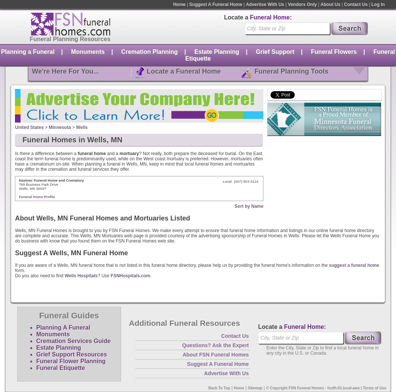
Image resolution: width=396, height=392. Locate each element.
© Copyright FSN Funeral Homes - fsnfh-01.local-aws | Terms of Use (326, 388)
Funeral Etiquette (60, 368)
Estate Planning (216, 52)
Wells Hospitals (81, 275)
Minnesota (60, 127)
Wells (82, 127)
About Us (330, 4)
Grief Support (275, 52)
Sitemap (255, 388)
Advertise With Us (265, 4)
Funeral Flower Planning (71, 361)
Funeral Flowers (334, 52)
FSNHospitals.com (130, 275)
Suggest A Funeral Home (215, 4)
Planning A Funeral (63, 327)
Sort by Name (249, 206)
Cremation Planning (149, 52)
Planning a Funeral (28, 52)
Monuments (88, 52)
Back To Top (219, 388)
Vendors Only (302, 4)
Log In (378, 4)
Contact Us (356, 4)
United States (29, 127)
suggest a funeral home (354, 265)
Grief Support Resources (71, 354)
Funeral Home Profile (37, 197)
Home (179, 4)
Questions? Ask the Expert (215, 345)
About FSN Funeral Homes (216, 355)
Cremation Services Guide (73, 341)
